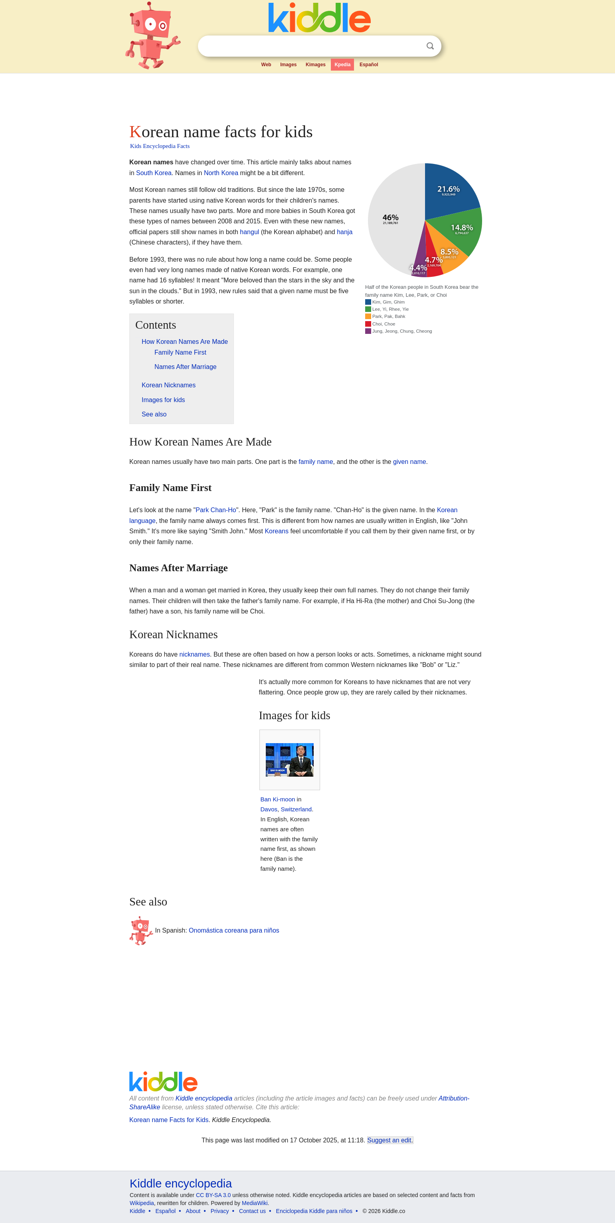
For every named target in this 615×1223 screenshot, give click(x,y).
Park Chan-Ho (216, 510)
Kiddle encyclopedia (204, 1098)
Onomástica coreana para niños (234, 930)
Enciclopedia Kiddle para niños (314, 1211)
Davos (268, 809)
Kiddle (137, 1211)
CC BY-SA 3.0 (213, 1195)
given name (409, 461)
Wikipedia (142, 1203)
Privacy (220, 1211)
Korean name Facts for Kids (168, 1119)
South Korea (154, 173)
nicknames (195, 654)
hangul (249, 232)
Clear (414, 46)
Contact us (252, 1211)
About (193, 1211)
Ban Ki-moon (277, 799)
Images (288, 64)
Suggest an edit (389, 1140)
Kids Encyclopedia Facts (160, 146)
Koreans (277, 531)
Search (430, 46)
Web (266, 64)
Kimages (316, 64)
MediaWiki (255, 1203)
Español (369, 64)
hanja (344, 232)
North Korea (221, 173)
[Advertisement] (306, 96)
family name (316, 461)
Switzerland (296, 809)
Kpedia (342, 64)
